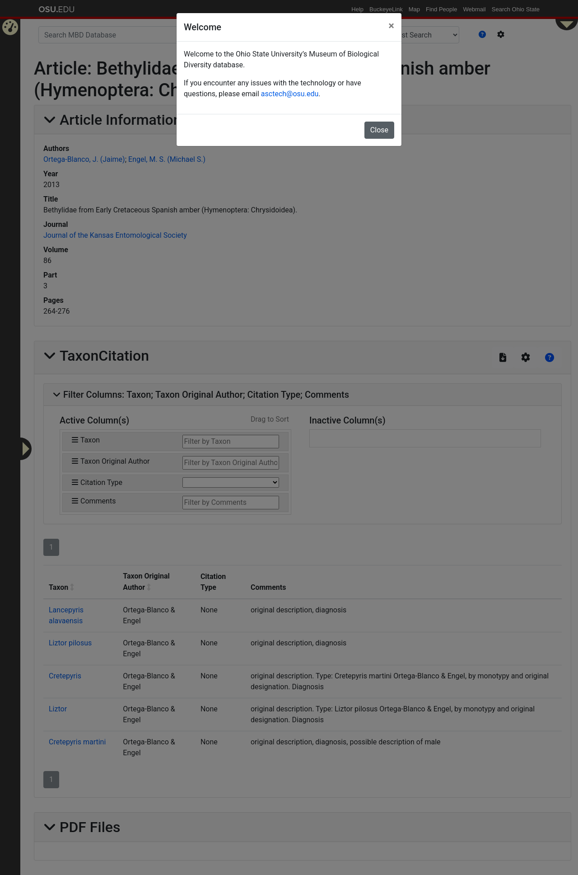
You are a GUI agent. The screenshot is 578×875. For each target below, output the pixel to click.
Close (379, 130)
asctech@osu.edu (289, 93)
